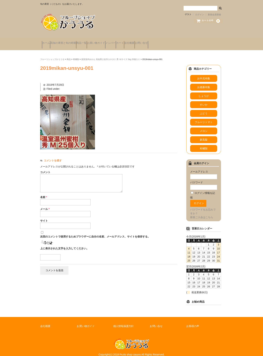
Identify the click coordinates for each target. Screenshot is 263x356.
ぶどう (203, 108)
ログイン (199, 14)
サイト (44, 215)
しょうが (204, 91)
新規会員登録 (214, 14)
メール (44, 203)
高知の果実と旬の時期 (72, 41)
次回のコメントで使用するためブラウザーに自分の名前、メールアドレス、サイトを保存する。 (95, 231)
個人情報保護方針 (123, 321)
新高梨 (203, 134)
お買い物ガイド (119, 41)
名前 (43, 192)
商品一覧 (97, 41)
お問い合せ (192, 41)
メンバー (140, 41)
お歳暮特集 (203, 82)
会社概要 (173, 41)
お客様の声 (192, 321)
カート (157, 41)
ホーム (48, 41)
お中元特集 (203, 73)
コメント (45, 167)
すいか (203, 99)
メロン (203, 126)
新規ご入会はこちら (201, 212)
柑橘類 (203, 143)
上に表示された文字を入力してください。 (64, 243)
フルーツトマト (204, 117)
